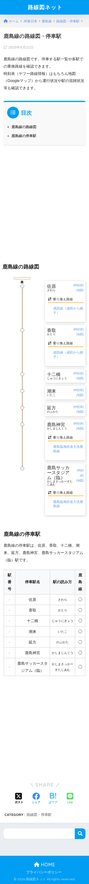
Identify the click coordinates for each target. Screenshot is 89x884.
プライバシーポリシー (44, 872)
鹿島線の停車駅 (23, 136)
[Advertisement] (44, 200)
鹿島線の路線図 (23, 127)
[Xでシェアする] (19, 798)
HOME (44, 865)
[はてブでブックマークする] (53, 798)
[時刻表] (79, 285)
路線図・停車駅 (39, 814)
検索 (80, 833)
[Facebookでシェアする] (36, 798)
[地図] (80, 290)
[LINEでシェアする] (70, 798)
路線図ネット (45, 7)
